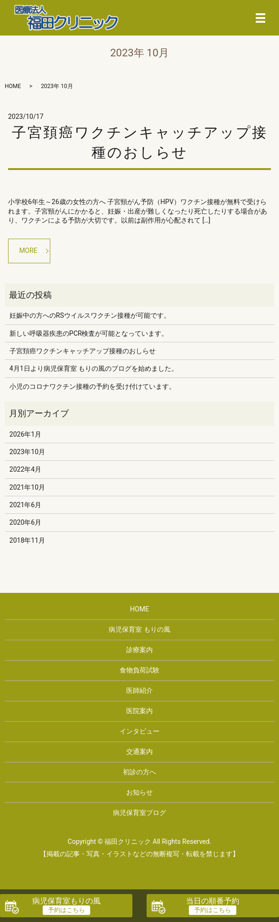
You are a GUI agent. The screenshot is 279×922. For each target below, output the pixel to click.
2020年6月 (25, 522)
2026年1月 (25, 434)
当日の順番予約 (212, 900)
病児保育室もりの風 (66, 900)
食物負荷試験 (139, 670)
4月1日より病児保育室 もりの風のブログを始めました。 (93, 368)
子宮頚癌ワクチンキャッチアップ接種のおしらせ (82, 351)
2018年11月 (27, 540)
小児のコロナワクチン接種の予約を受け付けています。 (92, 386)
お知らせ (139, 792)
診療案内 (139, 649)
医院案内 (139, 711)
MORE (28, 250)
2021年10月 (27, 487)
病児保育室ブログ (139, 812)
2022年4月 (25, 469)
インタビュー (139, 731)
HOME (13, 86)
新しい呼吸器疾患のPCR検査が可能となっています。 (88, 333)
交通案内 (139, 751)
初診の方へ (139, 772)
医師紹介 (139, 690)
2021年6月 (25, 505)
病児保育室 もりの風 (139, 629)
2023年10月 (27, 452)
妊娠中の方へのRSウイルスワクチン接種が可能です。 (89, 315)
